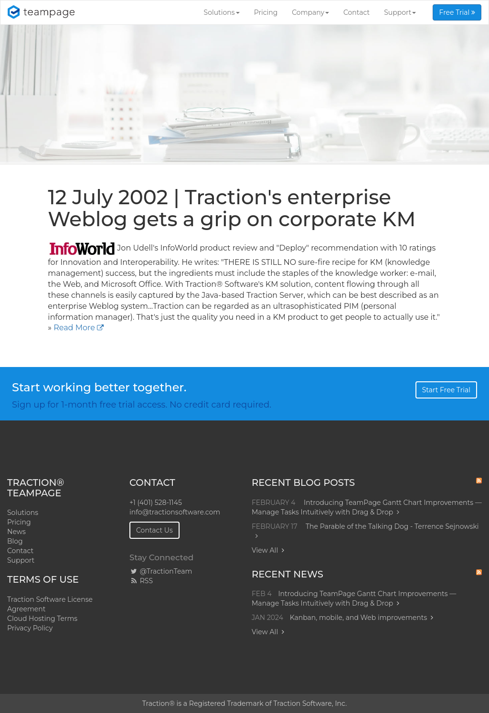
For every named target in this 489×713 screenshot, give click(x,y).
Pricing (266, 12)
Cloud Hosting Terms (42, 618)
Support (400, 12)
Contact (356, 12)
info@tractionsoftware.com (174, 512)
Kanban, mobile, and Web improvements (358, 617)
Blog (15, 541)
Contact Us (154, 530)
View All (265, 550)
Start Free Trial (446, 390)
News (16, 531)
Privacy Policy (30, 628)
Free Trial (457, 12)
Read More (74, 327)
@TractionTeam (160, 571)
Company (310, 12)
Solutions (222, 12)
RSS (141, 581)
